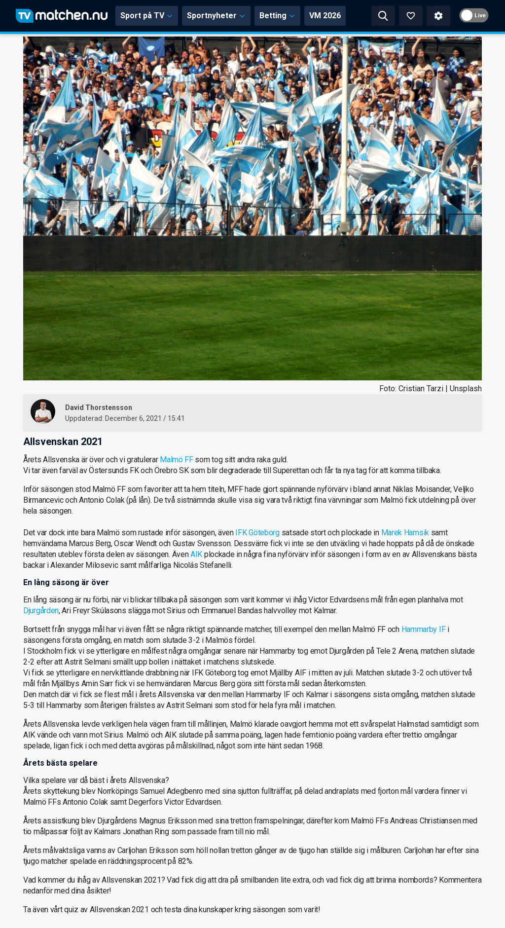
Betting (277, 15)
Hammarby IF (423, 629)
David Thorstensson (98, 407)
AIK (196, 554)
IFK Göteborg (257, 532)
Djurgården (41, 610)
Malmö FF (176, 459)
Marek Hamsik (405, 532)
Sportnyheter (216, 15)
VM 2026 (325, 15)
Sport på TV (146, 15)
